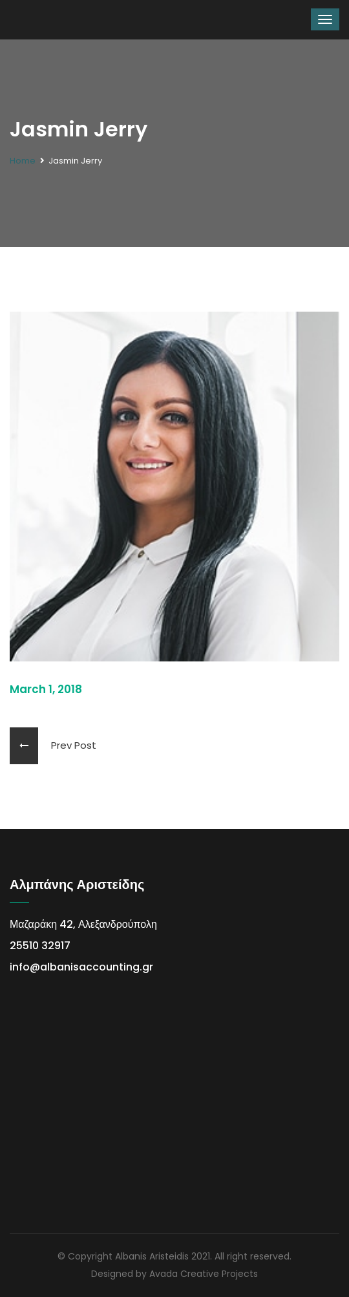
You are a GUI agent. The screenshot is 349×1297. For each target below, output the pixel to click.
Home (23, 161)
